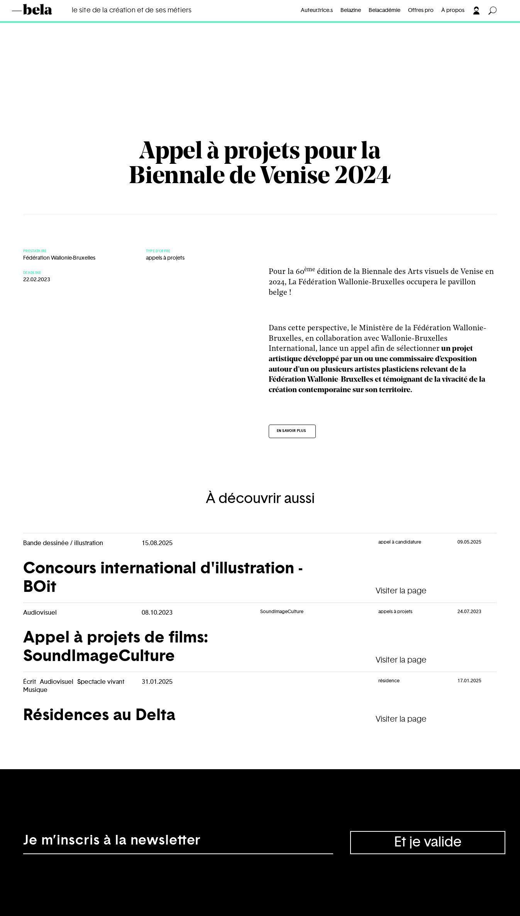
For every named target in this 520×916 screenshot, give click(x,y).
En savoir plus (291, 431)
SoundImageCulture (281, 611)
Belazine (350, 10)
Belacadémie (384, 10)
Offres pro (421, 10)
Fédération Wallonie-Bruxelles (59, 258)
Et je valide (428, 842)
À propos (452, 10)
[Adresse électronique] (178, 842)
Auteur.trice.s (317, 10)
